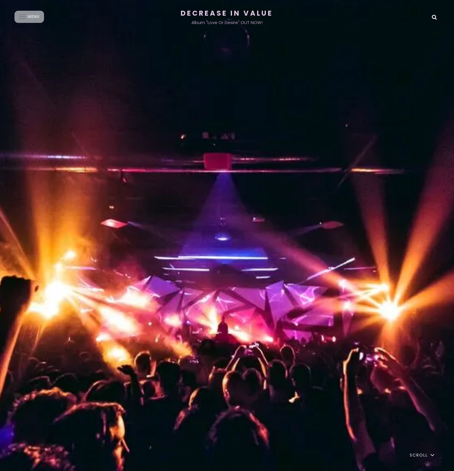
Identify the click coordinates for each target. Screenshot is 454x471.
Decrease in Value (227, 13)
